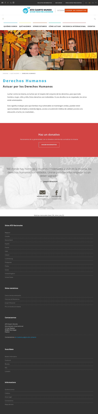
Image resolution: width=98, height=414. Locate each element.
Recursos (58, 3)
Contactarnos (9, 401)
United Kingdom (10, 273)
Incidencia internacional (74, 26)
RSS (6, 368)
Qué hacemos (25, 26)
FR (93, 3)
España (7, 244)
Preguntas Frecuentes (74, 3)
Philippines (8, 262)
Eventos (91, 26)
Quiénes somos (9, 389)
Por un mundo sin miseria (13, 307)
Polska (7, 266)
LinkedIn (7, 371)
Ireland (7, 255)
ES (89, 3)
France (7, 247)
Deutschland (9, 240)
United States (9, 277)
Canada (7, 236)
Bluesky (7, 364)
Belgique (7, 233)
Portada (5, 73)
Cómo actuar (55, 26)
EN (86, 3)
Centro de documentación (13, 295)
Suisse (7, 270)
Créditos (7, 393)
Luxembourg (9, 259)
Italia (6, 251)
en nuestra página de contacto (25, 337)
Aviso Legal (8, 397)
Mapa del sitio (9, 404)
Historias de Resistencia (12, 299)
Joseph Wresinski (10, 303)
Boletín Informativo (45, 3)
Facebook (8, 360)
